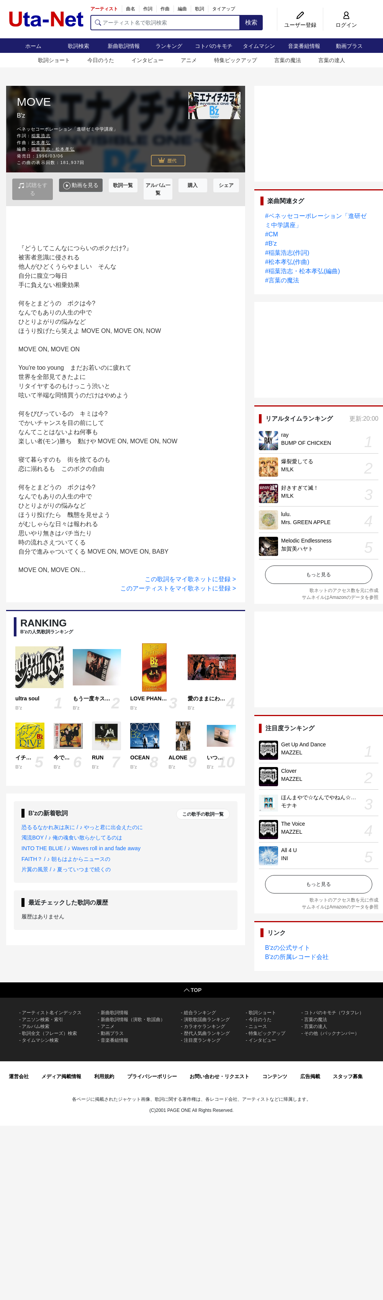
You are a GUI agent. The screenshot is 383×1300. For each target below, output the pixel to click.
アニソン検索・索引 (42, 1019)
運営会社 (19, 1076)
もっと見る (318, 574)
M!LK (287, 469)
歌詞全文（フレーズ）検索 (49, 1033)
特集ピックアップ (235, 60)
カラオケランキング (204, 1026)
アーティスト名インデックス (52, 1012)
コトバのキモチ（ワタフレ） (334, 1012)
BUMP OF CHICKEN (306, 443)
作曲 (165, 8)
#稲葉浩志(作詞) (287, 252)
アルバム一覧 (158, 189)
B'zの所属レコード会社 (297, 957)
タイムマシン (259, 46)
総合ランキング (200, 1012)
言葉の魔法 (287, 60)
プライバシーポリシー (152, 1076)
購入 (193, 185)
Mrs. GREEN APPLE (306, 522)
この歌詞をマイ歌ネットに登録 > (190, 579)
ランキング (168, 46)
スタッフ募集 (348, 1076)
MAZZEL (291, 752)
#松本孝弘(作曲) (287, 262)
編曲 (182, 8)
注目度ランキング (202, 1040)
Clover (288, 771)
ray (284, 435)
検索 (251, 22)
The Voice (293, 824)
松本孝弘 (41, 142)
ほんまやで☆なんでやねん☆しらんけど (329, 797)
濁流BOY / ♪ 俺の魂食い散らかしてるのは (71, 837)
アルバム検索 (35, 1026)
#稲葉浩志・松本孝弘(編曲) (302, 271)
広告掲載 (310, 1076)
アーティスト (104, 8)
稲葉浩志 (41, 135)
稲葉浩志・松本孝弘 (53, 149)
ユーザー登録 (300, 25)
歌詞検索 (78, 46)
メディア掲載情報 (61, 1076)
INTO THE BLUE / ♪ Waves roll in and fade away (81, 848)
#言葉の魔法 (282, 280)
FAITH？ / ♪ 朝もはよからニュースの (65, 859)
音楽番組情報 (304, 46)
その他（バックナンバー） (331, 1033)
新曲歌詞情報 (124, 46)
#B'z (271, 243)
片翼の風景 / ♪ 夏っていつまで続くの (66, 869)
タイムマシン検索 (40, 1040)
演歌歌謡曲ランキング (207, 1019)
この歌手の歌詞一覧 (203, 814)
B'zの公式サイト (287, 947)
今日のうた (100, 60)
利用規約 (104, 1076)
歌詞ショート (54, 60)
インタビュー (147, 60)
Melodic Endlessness (306, 541)
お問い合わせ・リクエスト (219, 1076)
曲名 (130, 8)
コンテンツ (274, 1076)
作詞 (147, 8)
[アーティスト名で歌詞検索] (165, 22)
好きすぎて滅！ (300, 488)
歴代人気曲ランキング (207, 1033)
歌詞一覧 (123, 185)
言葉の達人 (331, 60)
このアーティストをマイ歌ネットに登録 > (178, 588)
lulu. (286, 514)
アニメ (189, 60)
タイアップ (223, 8)
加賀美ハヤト (297, 549)
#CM (271, 234)
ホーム (33, 46)
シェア (226, 185)
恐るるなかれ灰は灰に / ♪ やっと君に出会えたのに (82, 827)
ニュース (258, 1026)
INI (284, 858)
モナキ (289, 805)
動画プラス (349, 46)
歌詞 (199, 8)
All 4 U (289, 850)
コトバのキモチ (213, 46)
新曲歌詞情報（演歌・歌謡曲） (133, 1019)
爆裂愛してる (297, 461)
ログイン (346, 25)
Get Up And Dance (303, 744)
